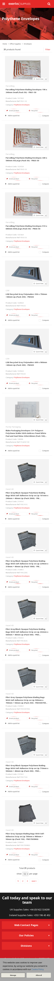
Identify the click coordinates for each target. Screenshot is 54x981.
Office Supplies (15, 44)
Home (5, 44)
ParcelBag (10, 86)
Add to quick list (12, 115)
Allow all (39, 975)
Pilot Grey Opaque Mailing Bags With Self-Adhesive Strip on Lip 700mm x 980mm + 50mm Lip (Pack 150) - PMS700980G (25, 836)
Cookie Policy (38, 969)
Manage (13, 975)
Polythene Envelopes (22, 105)
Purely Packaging (13, 427)
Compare (44, 116)
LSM (7, 290)
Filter (47, 49)
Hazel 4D (10, 489)
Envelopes (28, 44)
